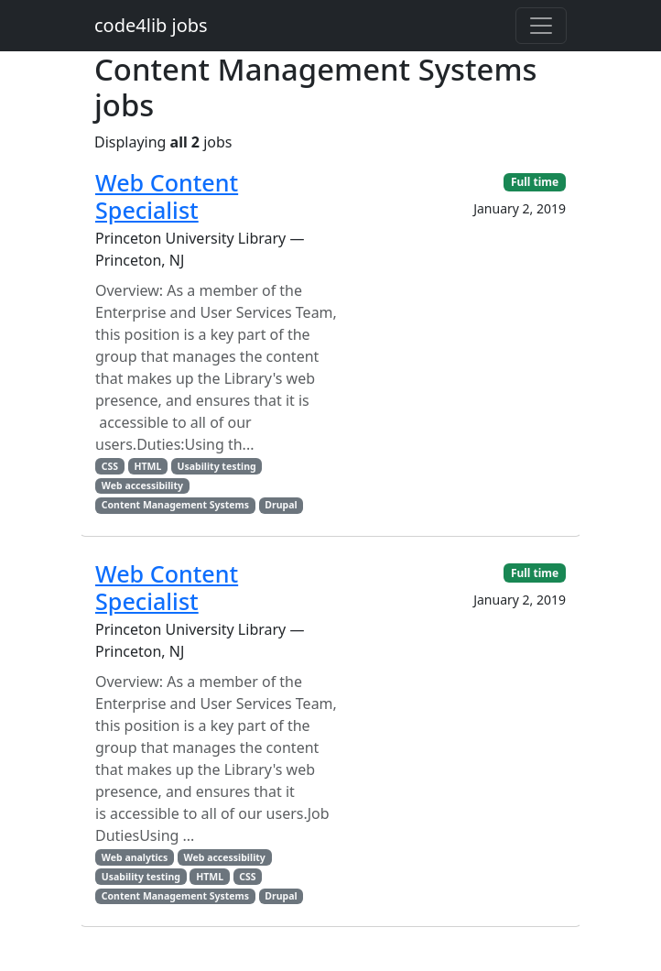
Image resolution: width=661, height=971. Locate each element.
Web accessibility (142, 485)
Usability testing (217, 466)
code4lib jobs (151, 25)
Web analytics (135, 857)
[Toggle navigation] (541, 25)
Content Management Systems (175, 504)
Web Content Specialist (166, 196)
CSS (110, 466)
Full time (534, 182)
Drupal (281, 504)
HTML (147, 466)
